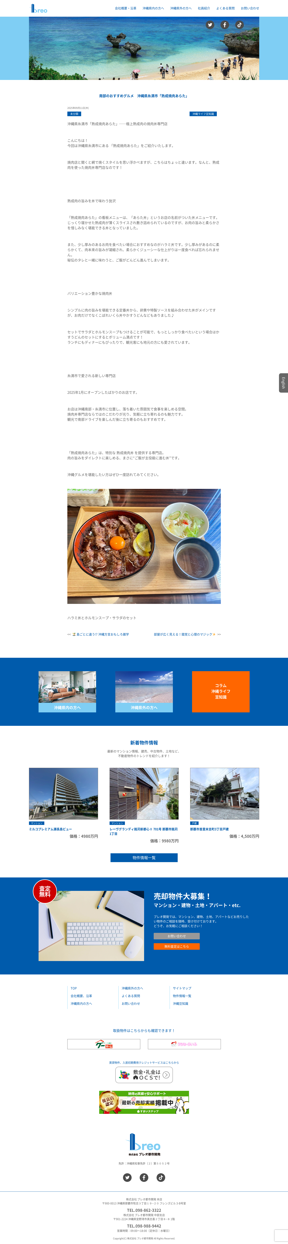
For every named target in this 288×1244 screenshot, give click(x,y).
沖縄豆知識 (180, 1003)
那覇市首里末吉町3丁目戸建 (209, 829)
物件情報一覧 (144, 858)
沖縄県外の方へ (144, 708)
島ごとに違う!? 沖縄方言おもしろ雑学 (101, 634)
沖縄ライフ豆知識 (203, 114)
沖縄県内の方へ (67, 708)
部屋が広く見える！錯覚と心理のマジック (184, 634)
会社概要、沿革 (81, 995)
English (283, 383)
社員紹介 (204, 8)
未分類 (74, 114)
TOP (74, 988)
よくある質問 (225, 8)
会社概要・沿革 (125, 8)
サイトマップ (182, 988)
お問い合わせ (250, 8)
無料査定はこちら (176, 946)
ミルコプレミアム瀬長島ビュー (50, 829)
